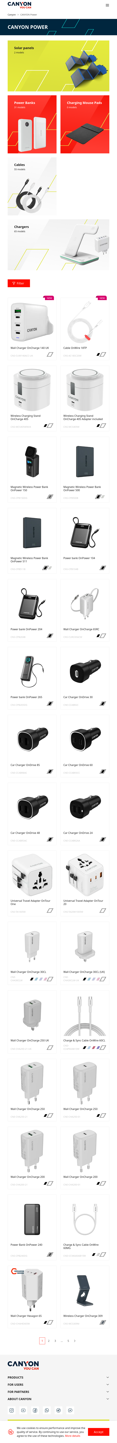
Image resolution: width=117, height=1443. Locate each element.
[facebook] (35, 1410)
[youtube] (23, 1410)
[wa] (47, 1410)
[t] (58, 1410)
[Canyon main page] (19, 5)
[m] (70, 1410)
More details (72, 1436)
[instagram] (11, 1410)
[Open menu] (107, 5)
